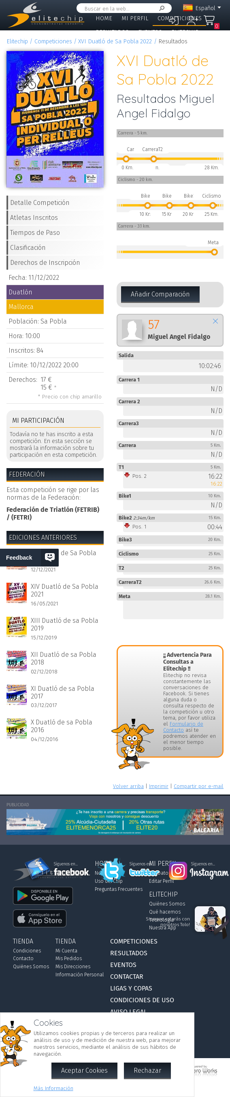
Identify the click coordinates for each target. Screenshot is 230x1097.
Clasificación (28, 247)
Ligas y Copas (183, 45)
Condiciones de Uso (142, 1000)
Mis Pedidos (68, 958)
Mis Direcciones (72, 966)
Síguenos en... (141, 864)
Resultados (112, 32)
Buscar (160, 8)
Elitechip (185, 32)
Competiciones (180, 18)
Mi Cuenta (66, 951)
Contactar (140, 45)
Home (104, 18)
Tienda (105, 45)
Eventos (150, 32)
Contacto (23, 958)
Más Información (53, 1088)
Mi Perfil (134, 18)
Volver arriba (128, 786)
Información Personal (79, 975)
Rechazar (147, 1070)
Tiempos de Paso (35, 232)
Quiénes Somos (31, 966)
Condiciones (27, 951)
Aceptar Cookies (84, 1070)
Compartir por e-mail (199, 786)
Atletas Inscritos (34, 218)
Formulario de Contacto (183, 727)
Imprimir (158, 786)
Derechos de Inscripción (45, 262)
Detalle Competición (40, 203)
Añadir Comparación (160, 294)
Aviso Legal (128, 1012)
